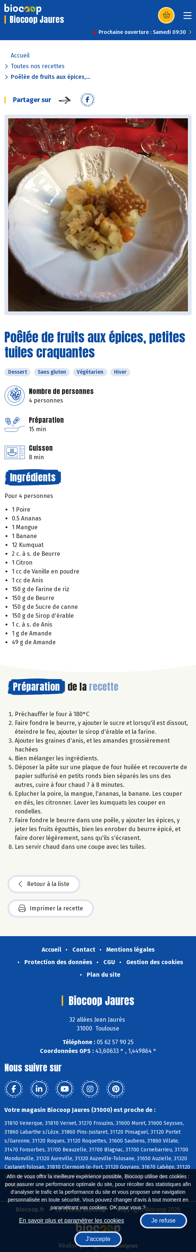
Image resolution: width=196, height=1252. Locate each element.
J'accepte (98, 1239)
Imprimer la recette (50, 908)
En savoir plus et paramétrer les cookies (71, 1220)
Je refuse (163, 1220)
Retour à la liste (43, 884)
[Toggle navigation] (187, 17)
